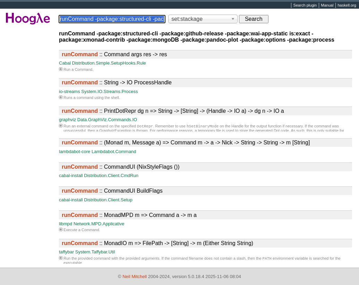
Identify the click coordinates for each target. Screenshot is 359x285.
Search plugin (305, 5)
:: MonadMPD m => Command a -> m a (129, 215)
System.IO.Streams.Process (109, 91)
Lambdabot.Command (114, 151)
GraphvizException (115, 131)
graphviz (67, 119)
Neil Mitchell (134, 276)
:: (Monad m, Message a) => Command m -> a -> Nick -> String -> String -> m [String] (186, 142)
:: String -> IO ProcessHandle (117, 82)
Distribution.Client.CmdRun (111, 175)
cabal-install (71, 175)
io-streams (69, 91)
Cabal (65, 63)
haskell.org (346, 5)
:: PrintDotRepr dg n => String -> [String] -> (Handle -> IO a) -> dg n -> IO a (173, 111)
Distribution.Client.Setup (108, 199)
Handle (237, 127)
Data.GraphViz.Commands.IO (107, 119)
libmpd (65, 223)
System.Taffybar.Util (95, 251)
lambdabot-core (74, 151)
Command (83, 69)
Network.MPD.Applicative (99, 223)
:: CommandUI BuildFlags (112, 191)
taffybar (66, 251)
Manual (327, 5)
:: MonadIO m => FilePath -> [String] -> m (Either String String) (157, 243)
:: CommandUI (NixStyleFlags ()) (121, 167)
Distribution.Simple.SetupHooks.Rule (109, 63)
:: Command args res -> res (114, 54)
